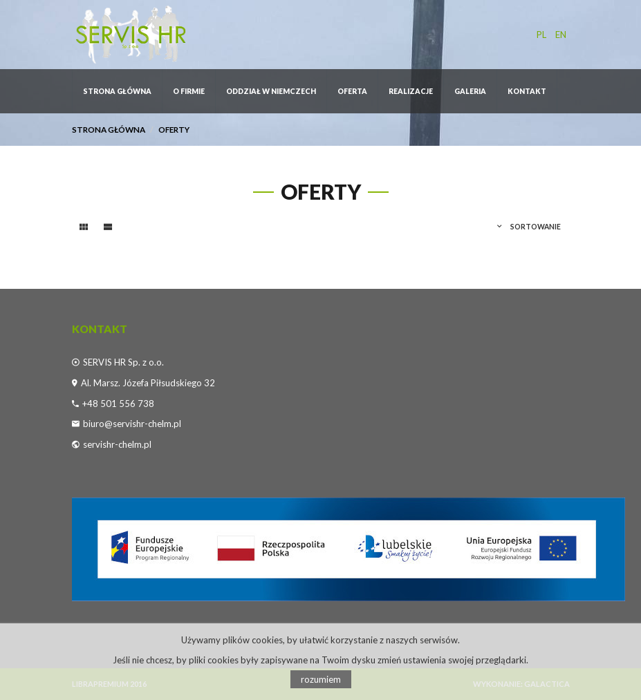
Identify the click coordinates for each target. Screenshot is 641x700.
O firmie (189, 91)
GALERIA (470, 91)
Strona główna (117, 91)
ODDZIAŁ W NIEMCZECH (271, 91)
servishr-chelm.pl (117, 444)
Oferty (173, 129)
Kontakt (527, 91)
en (560, 34)
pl (541, 34)
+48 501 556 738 (118, 403)
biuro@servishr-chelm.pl (132, 423)
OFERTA (352, 91)
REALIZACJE (411, 91)
